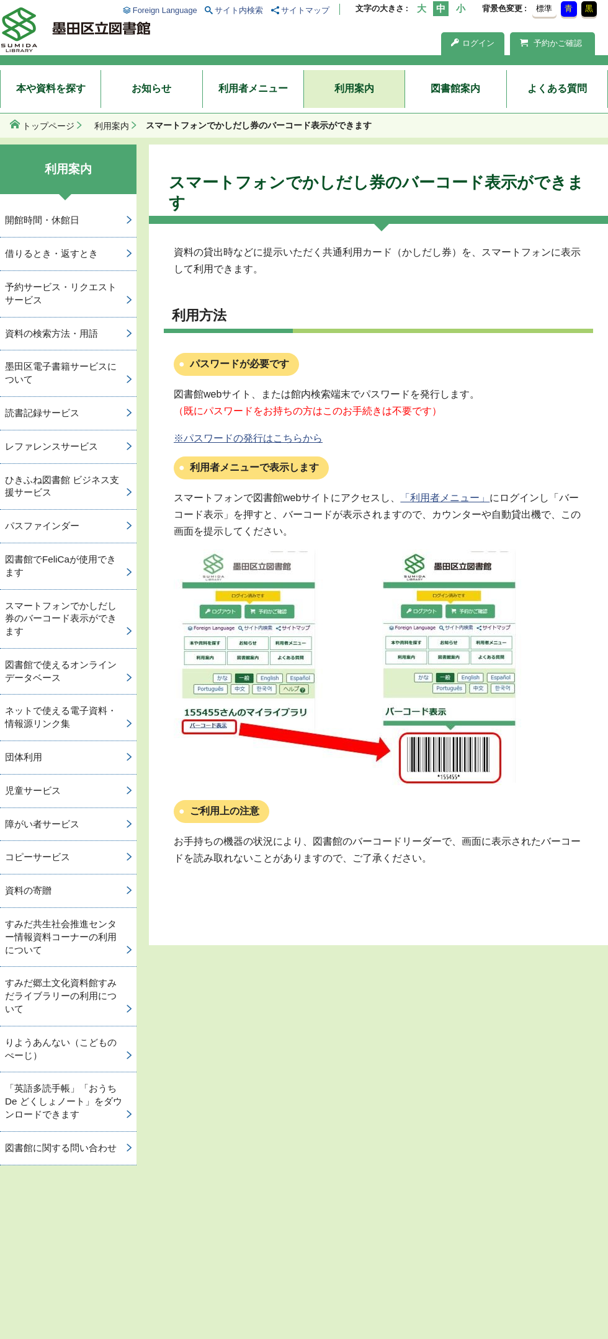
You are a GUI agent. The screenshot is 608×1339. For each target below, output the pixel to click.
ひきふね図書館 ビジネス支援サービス (62, 486)
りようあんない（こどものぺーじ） (61, 1049)
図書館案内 (455, 88)
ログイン (472, 43)
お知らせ (151, 88)
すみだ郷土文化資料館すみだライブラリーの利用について (61, 995)
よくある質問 (557, 88)
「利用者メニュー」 (445, 497)
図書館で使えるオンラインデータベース (61, 671)
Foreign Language (165, 10)
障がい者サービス (42, 824)
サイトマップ (305, 10)
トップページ (48, 126)
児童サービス (33, 790)
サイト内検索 (239, 10)
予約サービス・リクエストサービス (61, 293)
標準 (544, 8)
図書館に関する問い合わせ (61, 1147)
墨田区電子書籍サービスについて (61, 373)
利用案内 (354, 88)
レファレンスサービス (51, 446)
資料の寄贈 (28, 890)
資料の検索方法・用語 (51, 333)
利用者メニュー (253, 88)
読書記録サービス (42, 412)
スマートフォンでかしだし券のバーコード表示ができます (61, 618)
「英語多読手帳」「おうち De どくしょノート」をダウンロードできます (63, 1101)
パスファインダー (42, 525)
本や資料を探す (51, 88)
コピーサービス (37, 857)
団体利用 (23, 757)
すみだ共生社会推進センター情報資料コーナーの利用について (61, 937)
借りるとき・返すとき (51, 253)
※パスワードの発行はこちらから (248, 438)
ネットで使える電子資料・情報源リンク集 (61, 717)
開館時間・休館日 (42, 220)
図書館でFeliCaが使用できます (60, 565)
